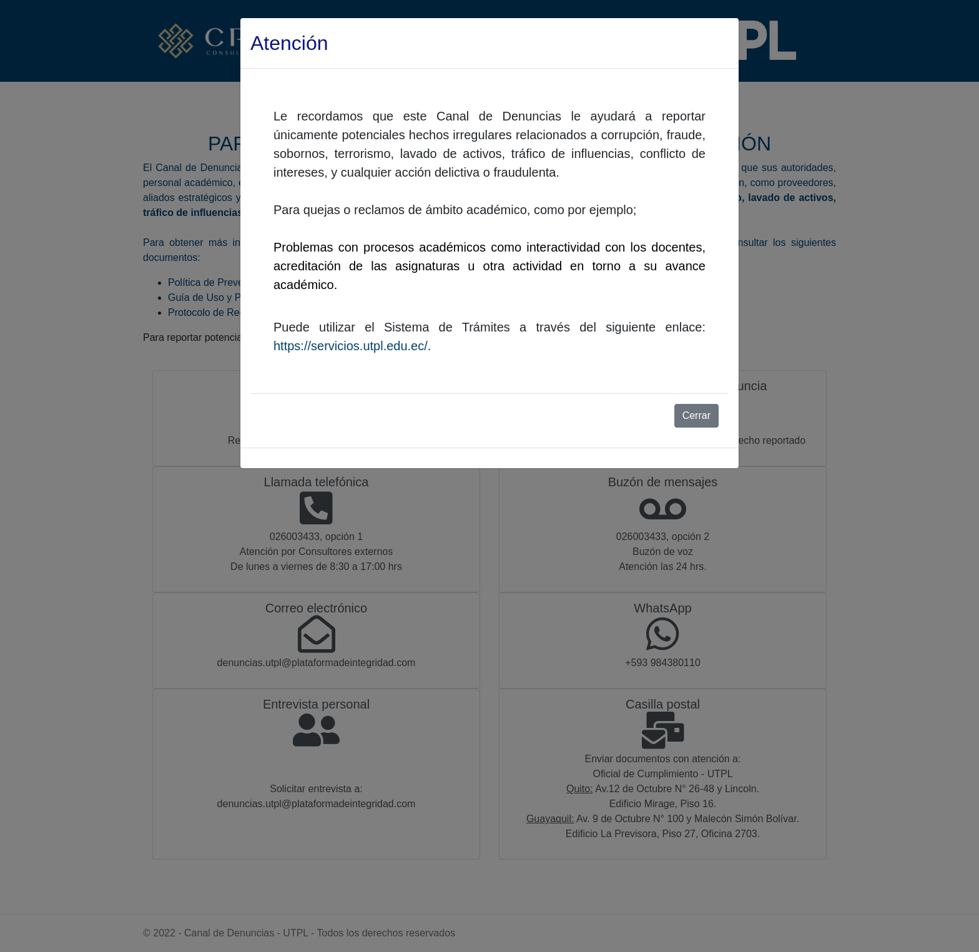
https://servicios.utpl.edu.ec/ (350, 346)
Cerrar (696, 415)
